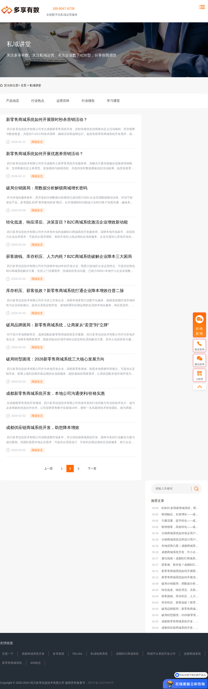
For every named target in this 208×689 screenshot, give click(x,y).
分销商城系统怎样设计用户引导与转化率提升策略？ (176, 538)
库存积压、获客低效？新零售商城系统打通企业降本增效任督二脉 (65, 290)
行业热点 (37, 103)
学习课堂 (113, 103)
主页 (23, 85)
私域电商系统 (99, 652)
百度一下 (7, 652)
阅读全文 (37, 141)
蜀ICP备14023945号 (101, 681)
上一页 (48, 467)
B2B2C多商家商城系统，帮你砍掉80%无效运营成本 (176, 507)
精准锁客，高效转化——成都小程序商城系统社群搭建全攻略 (176, 525)
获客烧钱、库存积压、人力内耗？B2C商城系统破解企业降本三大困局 (69, 256)
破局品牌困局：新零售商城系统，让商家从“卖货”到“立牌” (57, 324)
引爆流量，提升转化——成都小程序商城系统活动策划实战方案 (176, 519)
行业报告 (88, 103)
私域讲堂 (35, 85)
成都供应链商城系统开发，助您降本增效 (42, 426)
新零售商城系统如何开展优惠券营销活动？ (44, 153)
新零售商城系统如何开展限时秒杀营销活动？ (46, 119)
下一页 (92, 467)
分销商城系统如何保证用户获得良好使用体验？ (176, 532)
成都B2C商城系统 (127, 652)
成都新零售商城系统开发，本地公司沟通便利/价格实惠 (55, 392)
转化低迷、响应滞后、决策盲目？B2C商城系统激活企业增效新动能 (67, 222)
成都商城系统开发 (33, 652)
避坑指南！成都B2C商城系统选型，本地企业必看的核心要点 (176, 557)
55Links (77, 652)
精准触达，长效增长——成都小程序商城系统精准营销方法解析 (176, 513)
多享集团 (58, 652)
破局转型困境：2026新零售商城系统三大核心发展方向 (55, 358)
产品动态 (12, 103)
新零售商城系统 (12, 661)
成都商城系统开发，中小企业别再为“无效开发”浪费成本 (176, 551)
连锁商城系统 (192, 652)
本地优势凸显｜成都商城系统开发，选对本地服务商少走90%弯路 (176, 544)
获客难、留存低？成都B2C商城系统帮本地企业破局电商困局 (176, 563)
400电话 (35, 661)
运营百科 (62, 103)
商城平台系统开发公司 (161, 652)
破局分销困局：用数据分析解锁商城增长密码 (46, 188)
